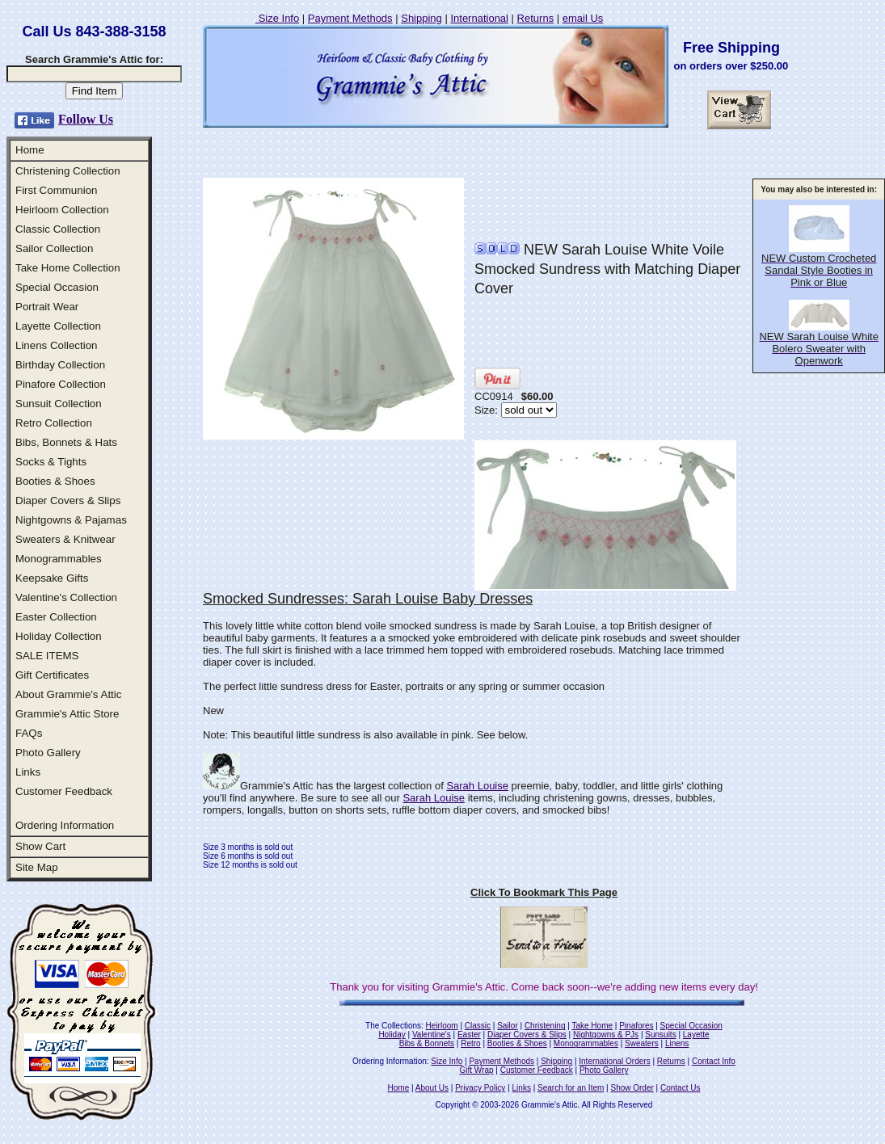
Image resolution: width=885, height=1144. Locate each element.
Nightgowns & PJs (605, 1034)
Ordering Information (64, 825)
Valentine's (431, 1034)
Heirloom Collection (62, 210)
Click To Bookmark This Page (543, 892)
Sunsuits (660, 1034)
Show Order (631, 1087)
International (479, 18)
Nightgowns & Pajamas (71, 520)
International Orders (614, 1061)
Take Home (592, 1025)
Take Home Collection (67, 268)
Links (27, 772)
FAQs (28, 733)
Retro (470, 1043)
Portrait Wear (46, 307)
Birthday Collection (60, 365)
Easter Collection (56, 617)
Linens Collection (56, 345)
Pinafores (636, 1025)
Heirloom (442, 1025)
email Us (583, 18)
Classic (478, 1025)
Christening (545, 1025)
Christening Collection (67, 171)
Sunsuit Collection (58, 403)
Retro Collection (53, 423)
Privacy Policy (480, 1087)
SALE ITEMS (47, 656)
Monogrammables (58, 559)
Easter (469, 1034)
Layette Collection (58, 326)
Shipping (421, 18)
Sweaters (642, 1043)
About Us (432, 1087)
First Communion (56, 190)
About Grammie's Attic (68, 694)
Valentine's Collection (66, 597)
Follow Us (85, 119)
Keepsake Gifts (51, 578)
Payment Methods (350, 18)
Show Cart (40, 846)
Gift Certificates (52, 675)
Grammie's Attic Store (67, 714)
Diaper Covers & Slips (67, 500)
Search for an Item (570, 1087)
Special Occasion (57, 287)
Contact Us (680, 1087)
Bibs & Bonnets (426, 1043)
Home (29, 150)
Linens (677, 1043)
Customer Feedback (63, 791)
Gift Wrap (477, 1070)
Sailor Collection (54, 248)
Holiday (391, 1034)
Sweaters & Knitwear (65, 539)
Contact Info (713, 1061)
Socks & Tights (50, 462)
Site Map (36, 867)
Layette (696, 1034)
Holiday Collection (58, 636)
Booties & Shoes (55, 481)
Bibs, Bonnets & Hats (66, 442)
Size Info (277, 18)
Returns (535, 18)
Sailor (507, 1025)
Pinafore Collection (60, 384)
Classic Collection (57, 229)
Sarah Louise (477, 786)
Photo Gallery (48, 753)
